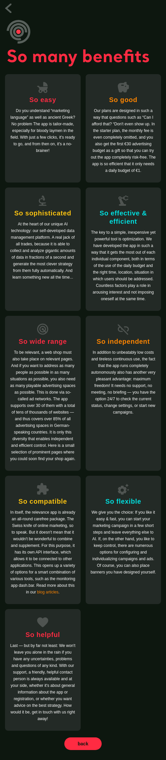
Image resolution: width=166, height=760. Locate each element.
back (83, 743)
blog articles (47, 592)
